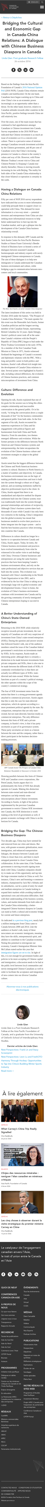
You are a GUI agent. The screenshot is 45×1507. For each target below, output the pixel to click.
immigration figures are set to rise (15, 952)
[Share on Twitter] (19, 70)
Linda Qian (22, 1024)
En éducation (6, 1393)
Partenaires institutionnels (11, 1449)
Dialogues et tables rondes (8, 1376)
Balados (4, 1169)
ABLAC (4, 1431)
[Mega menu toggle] (42, 7)
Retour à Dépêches (12, 17)
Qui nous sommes (8, 1315)
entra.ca (11, 1500)
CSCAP (4, 1446)
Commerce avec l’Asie (9, 1351)
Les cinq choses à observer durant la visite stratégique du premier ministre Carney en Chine (22, 1224)
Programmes (9, 1368)
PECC (3, 1442)
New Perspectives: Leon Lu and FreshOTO (21, 1056)
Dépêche (4, 1125)
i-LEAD (3, 1405)
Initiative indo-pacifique (10, 1372)
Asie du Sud (5, 1347)
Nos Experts (28, 1331)
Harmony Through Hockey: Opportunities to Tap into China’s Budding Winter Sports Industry (21, 1063)
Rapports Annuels (8, 1326)
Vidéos (26, 1323)
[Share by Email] (31, 70)
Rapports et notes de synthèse (32, 1356)
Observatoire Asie (30, 1345)
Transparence (6, 1322)
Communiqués (29, 1327)
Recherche (7, 1332)
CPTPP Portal (6, 1354)
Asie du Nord (6, 1344)
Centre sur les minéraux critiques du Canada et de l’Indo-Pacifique (11, 1383)
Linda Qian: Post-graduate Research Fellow (22, 58)
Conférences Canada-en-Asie (10, 1296)
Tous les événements (31, 1292)
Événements (31, 1287)
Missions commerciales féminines (9, 1420)
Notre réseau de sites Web (33, 1387)
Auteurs (4, 1361)
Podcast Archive (30, 1334)
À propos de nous (8, 1306)
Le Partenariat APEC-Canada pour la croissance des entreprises (11, 1399)
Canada (26, 1295)
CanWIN (4, 1416)
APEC (3, 1438)
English (34, 2)
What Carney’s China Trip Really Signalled (19, 1130)
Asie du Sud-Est (7, 1340)
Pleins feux (28, 1379)
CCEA (26, 1306)
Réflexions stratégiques (32, 1361)
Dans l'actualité (29, 1316)
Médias (28, 1312)
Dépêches (27, 1352)
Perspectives (28, 1348)
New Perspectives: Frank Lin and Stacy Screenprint (19, 1051)
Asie (25, 1299)
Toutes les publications (9, 1336)
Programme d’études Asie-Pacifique (32, 1394)
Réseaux (6, 1411)
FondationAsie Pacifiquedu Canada (13, 7)
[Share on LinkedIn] (25, 70)
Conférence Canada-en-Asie (33, 1412)
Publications (31, 1340)
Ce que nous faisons (8, 1312)
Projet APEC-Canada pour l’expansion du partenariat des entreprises (33, 1404)
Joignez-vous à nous (9, 1319)
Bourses (4, 1358)
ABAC (3, 1435)
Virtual (26, 1302)
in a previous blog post (22, 920)
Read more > (7, 1071)
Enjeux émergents (8, 1390)
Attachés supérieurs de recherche (10, 1426)
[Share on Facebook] (13, 70)
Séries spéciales (30, 1376)
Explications (28, 1365)
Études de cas (29, 1368)
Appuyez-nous (24, 1491)
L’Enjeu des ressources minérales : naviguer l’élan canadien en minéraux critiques (21, 1176)
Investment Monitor (31, 1399)
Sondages (27, 1372)
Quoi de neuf (9, 1287)
